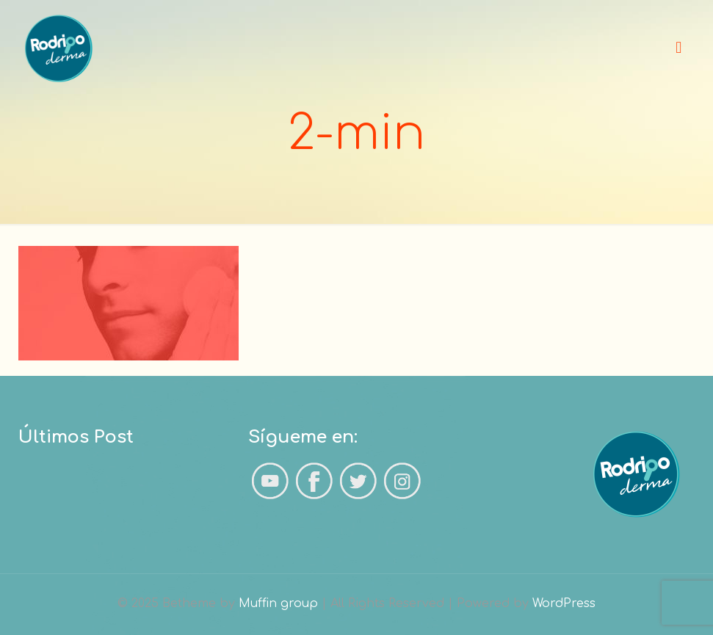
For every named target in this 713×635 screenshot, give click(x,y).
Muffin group (278, 603)
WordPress (564, 603)
